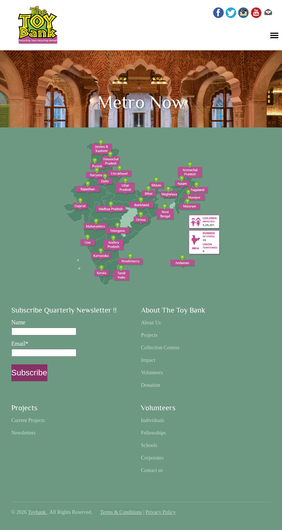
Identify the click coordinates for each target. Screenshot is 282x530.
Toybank (37, 512)
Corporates (152, 458)
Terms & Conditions (121, 512)
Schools (149, 445)
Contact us (152, 470)
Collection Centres (160, 347)
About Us (151, 322)
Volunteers (152, 372)
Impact (148, 360)
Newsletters (23, 433)
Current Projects (28, 420)
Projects (149, 335)
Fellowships (153, 433)
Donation (150, 385)
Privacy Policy (160, 512)
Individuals (152, 420)
